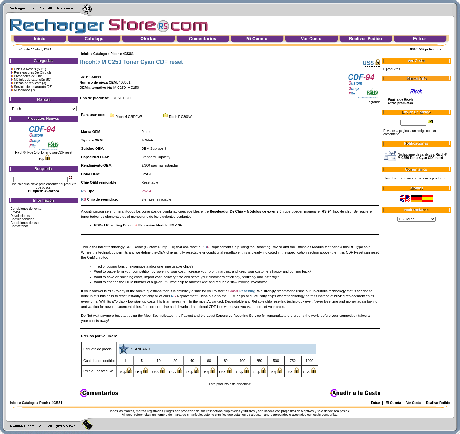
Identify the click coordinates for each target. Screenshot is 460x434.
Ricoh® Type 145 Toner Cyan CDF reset (43, 152)
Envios (15, 212)
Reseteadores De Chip (30, 72)
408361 (128, 54)
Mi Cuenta (393, 403)
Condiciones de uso (25, 223)
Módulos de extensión (29, 79)
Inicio (85, 54)
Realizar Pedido (438, 403)
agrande (363, 100)
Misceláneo (22, 90)
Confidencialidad (22, 219)
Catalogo (100, 54)
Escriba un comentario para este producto (415, 178)
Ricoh (115, 54)
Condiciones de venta (26, 208)
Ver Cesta (413, 403)
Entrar (375, 403)
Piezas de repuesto (28, 83)
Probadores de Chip (28, 76)
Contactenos (19, 226)
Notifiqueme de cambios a (422, 156)
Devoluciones (20, 215)
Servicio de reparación (30, 86)
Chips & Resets (25, 69)
